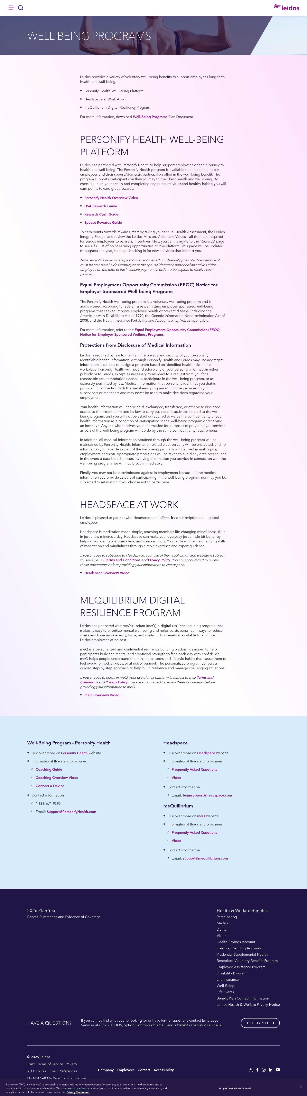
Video (176, 777)
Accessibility (164, 1069)
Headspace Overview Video (106, 572)
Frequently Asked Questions (194, 769)
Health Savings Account (236, 942)
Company (106, 1069)
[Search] (21, 8)
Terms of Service (50, 1063)
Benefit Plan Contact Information (243, 998)
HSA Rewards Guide (100, 205)
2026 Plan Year (42, 911)
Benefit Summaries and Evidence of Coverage (64, 917)
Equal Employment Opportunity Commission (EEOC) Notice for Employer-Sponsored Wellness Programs (150, 332)
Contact (144, 1069)
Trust (31, 1063)
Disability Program (232, 973)
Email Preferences (63, 1070)
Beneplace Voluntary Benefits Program (247, 960)
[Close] (300, 1086)
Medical (223, 923)
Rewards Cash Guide (101, 214)
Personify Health (74, 752)
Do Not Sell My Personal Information (56, 1078)
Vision (222, 935)
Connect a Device (50, 785)
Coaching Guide (49, 769)
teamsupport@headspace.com (207, 795)
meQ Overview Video (101, 694)
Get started (258, 1023)
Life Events (225, 992)
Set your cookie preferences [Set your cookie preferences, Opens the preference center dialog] (235, 1087)
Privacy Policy (159, 559)
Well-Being (225, 985)
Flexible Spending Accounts (239, 948)
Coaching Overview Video (57, 777)
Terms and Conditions (122, 559)
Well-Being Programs (150, 116)
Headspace (206, 752)
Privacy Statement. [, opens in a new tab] (78, 1092)
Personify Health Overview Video (111, 197)
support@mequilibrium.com (205, 858)
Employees (126, 1069)
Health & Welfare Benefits (242, 911)
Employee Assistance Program (241, 967)
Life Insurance (228, 979)
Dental (222, 929)
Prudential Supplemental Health (242, 954)
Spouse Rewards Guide (103, 222)
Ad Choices (36, 1070)
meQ (201, 815)
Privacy (71, 1063)
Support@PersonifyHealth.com (71, 811)
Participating (227, 917)
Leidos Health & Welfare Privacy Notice (248, 1004)
